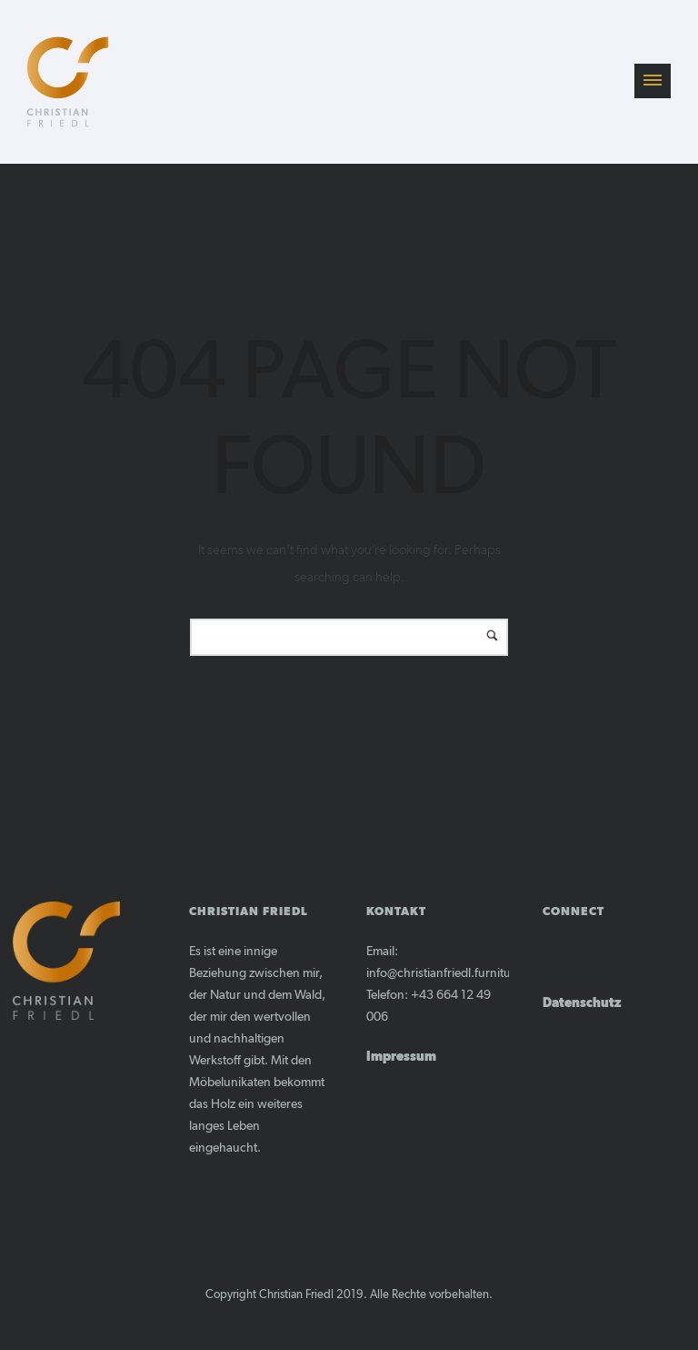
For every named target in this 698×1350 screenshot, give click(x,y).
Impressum (401, 1057)
